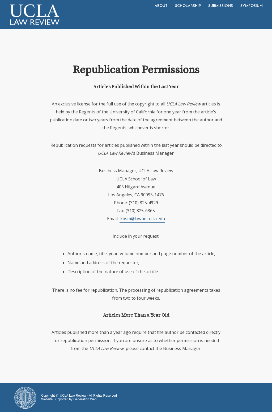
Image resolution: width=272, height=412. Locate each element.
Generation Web (84, 399)
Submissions (220, 6)
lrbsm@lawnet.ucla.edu (142, 218)
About (161, 6)
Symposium (251, 6)
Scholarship (188, 6)
